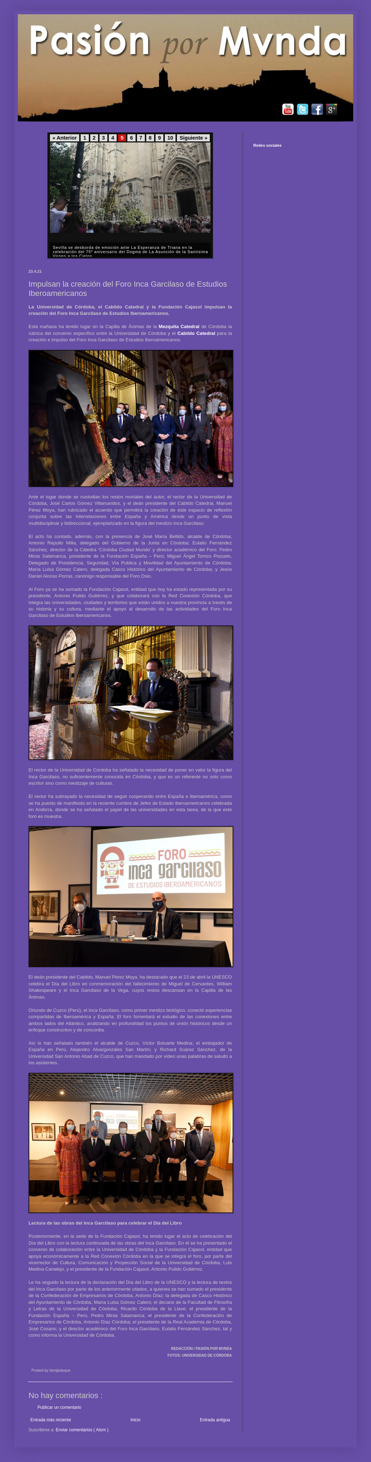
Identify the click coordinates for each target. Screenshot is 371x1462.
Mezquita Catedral (179, 326)
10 (170, 138)
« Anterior (64, 138)
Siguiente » (193, 138)
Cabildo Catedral (196, 333)
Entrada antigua (215, 1419)
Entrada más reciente (50, 1419)
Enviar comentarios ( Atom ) (82, 1429)
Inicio (136, 1419)
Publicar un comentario (59, 1407)
